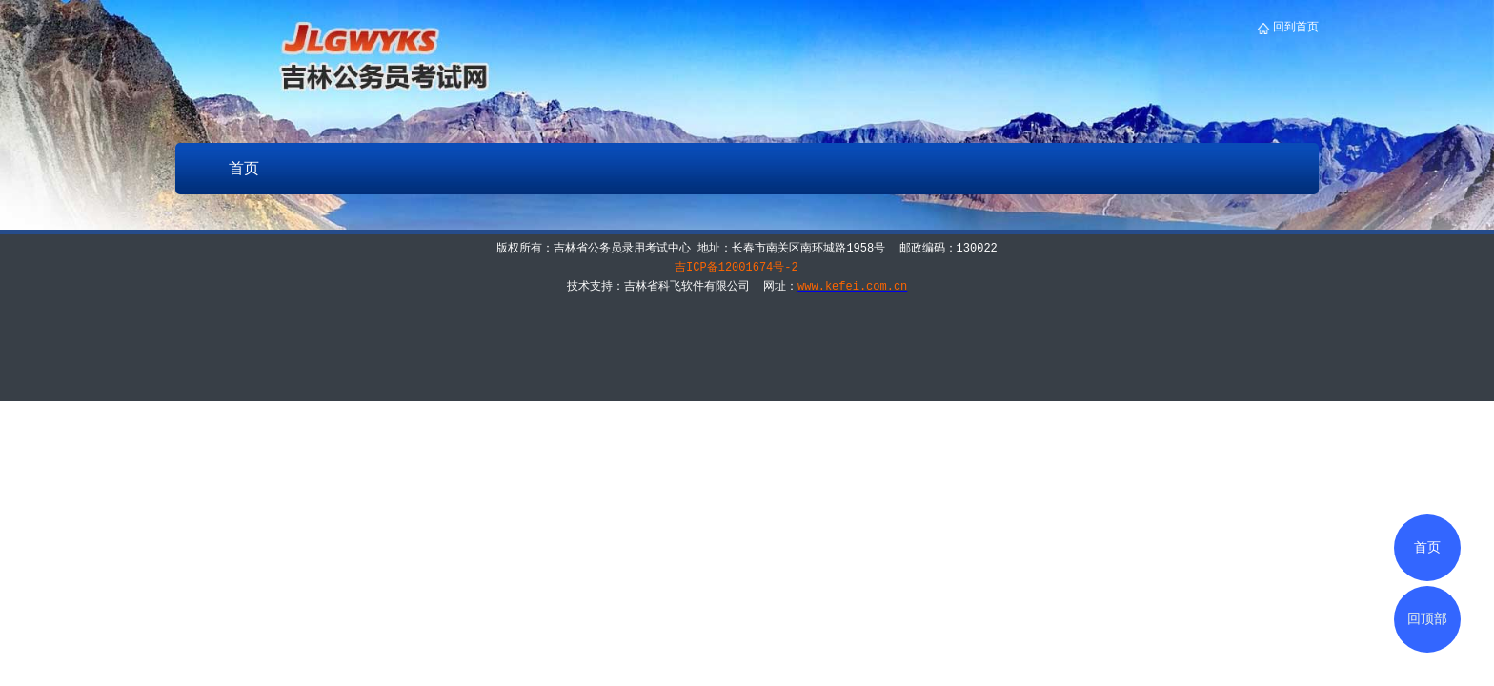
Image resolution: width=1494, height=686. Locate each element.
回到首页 (1294, 26)
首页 (244, 168)
